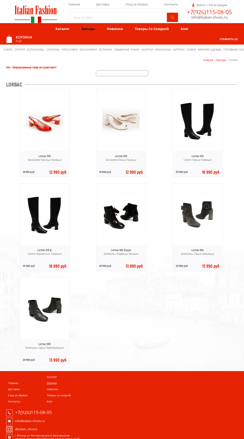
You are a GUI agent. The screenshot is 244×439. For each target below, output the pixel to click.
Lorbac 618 (197, 156)
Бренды (221, 60)
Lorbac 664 (197, 250)
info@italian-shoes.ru (209, 17)
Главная (208, 60)
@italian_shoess (26, 429)
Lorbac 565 (44, 156)
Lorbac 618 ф (44, 250)
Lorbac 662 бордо (121, 250)
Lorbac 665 (44, 344)
